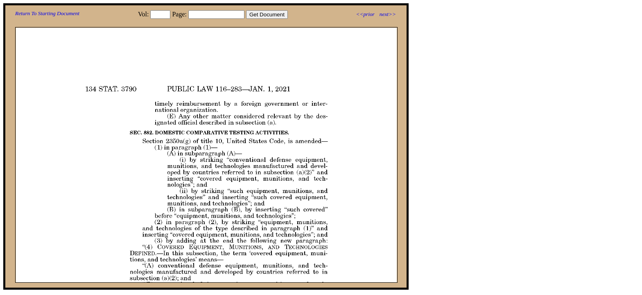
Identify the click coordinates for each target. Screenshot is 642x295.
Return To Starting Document (47, 13)
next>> (388, 14)
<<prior (365, 14)
